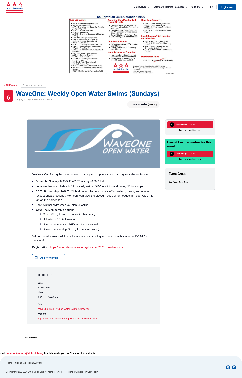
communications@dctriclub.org (24, 353)
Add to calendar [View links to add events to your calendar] (49, 257)
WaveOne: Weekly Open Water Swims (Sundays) (63, 309)
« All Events (10, 85)
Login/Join (227, 7)
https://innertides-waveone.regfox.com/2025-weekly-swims (86, 247)
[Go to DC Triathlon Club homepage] (14, 7)
